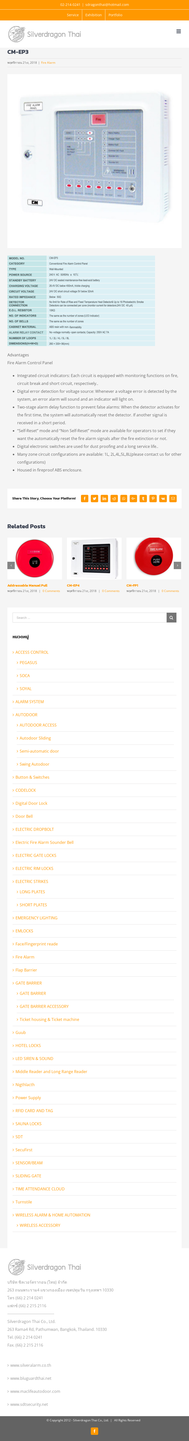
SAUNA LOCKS (29, 1123)
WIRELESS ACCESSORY (40, 1225)
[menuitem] (73, 15)
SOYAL (26, 688)
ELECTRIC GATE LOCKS (36, 855)
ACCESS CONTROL (32, 652)
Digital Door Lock (31, 803)
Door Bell (24, 816)
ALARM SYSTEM (30, 701)
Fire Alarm (48, 63)
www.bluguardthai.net (30, 1378)
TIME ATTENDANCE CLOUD (40, 1189)
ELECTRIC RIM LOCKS (34, 868)
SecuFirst (24, 1150)
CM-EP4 (73, 585)
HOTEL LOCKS (28, 1045)
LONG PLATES (32, 892)
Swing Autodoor (34, 764)
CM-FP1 (132, 585)
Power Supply (28, 1097)
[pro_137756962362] (94, 161)
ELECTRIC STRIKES (32, 881)
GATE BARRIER (29, 983)
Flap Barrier (26, 970)
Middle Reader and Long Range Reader (51, 1071)
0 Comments (51, 591)
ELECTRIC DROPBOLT (35, 829)
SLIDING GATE (28, 1176)
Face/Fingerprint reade (37, 944)
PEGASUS (28, 662)
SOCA (25, 675)
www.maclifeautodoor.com (35, 1391)
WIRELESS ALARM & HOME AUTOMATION (53, 1215)
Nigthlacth (25, 1084)
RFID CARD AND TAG (34, 1110)
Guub (21, 1032)
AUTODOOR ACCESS (38, 725)
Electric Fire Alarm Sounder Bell (45, 842)
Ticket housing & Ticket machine (49, 1019)
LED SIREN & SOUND (34, 1058)
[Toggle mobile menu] (179, 31)
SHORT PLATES (33, 905)
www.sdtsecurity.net (29, 1404)
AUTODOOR (26, 714)
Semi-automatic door (39, 751)
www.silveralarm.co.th (30, 1365)
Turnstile (24, 1202)
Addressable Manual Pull (27, 585)
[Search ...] (90, 617)
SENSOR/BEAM (29, 1163)
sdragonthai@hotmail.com (107, 4)
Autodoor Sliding (35, 738)
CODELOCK (26, 790)
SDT (19, 1136)
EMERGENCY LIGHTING (37, 918)
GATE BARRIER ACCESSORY (44, 1006)
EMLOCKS (24, 931)
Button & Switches (32, 777)
